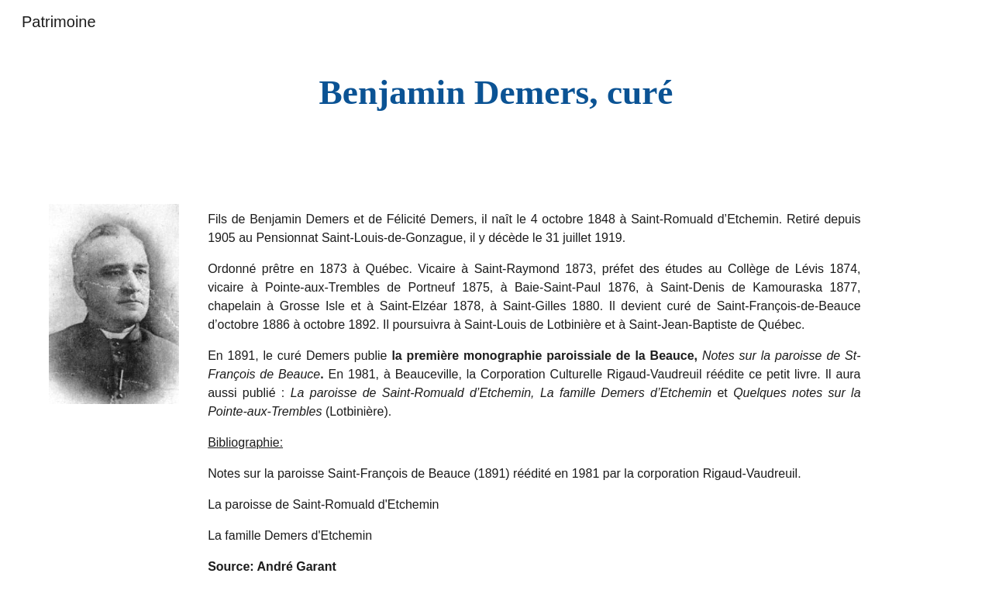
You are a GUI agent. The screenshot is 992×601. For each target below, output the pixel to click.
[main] (496, 92)
